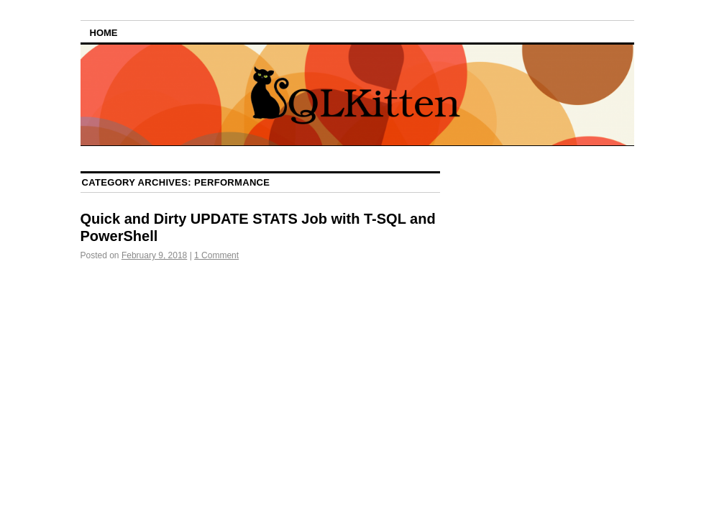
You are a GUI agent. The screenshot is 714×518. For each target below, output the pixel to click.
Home (104, 32)
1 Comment (216, 255)
